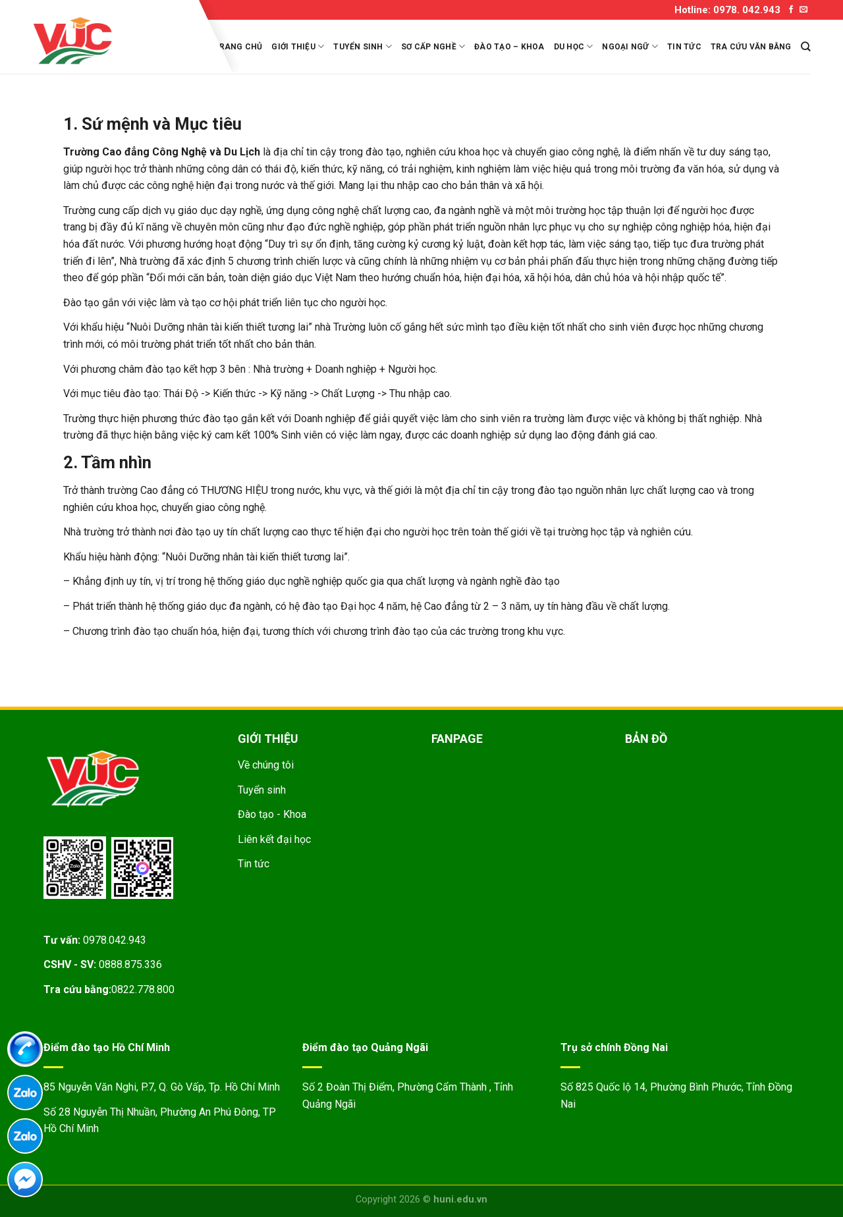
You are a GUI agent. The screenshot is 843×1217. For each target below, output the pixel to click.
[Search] (805, 46)
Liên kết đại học (274, 839)
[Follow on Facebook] (791, 9)
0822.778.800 (143, 989)
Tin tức (684, 46)
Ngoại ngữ (630, 46)
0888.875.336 (130, 964)
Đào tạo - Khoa (272, 814)
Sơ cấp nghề (433, 46)
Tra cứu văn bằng (751, 46)
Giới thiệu (297, 46)
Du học (573, 46)
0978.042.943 (114, 940)
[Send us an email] (803, 9)
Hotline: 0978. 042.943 (727, 10)
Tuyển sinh (362, 46)
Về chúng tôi (266, 765)
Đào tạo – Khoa (509, 46)
